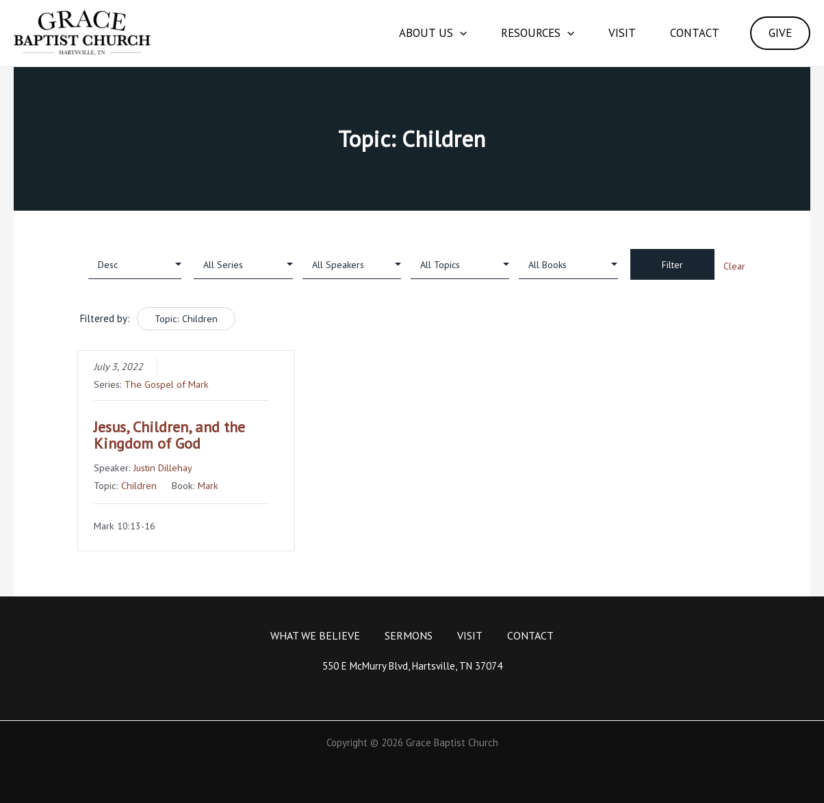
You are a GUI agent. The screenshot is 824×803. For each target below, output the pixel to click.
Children (139, 485)
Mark (208, 485)
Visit (622, 32)
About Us (433, 33)
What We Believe (315, 635)
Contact (694, 32)
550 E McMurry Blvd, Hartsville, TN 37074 (412, 665)
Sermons (409, 635)
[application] (460, 33)
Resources (537, 33)
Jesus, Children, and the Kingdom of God (169, 435)
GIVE (780, 32)
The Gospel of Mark (167, 384)
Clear (734, 266)
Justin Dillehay (162, 467)
